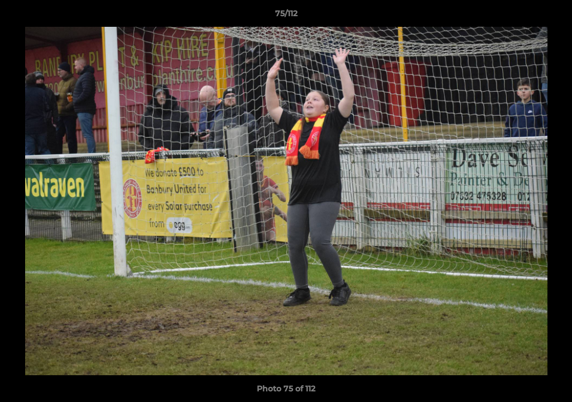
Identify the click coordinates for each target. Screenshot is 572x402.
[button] (552, 16)
